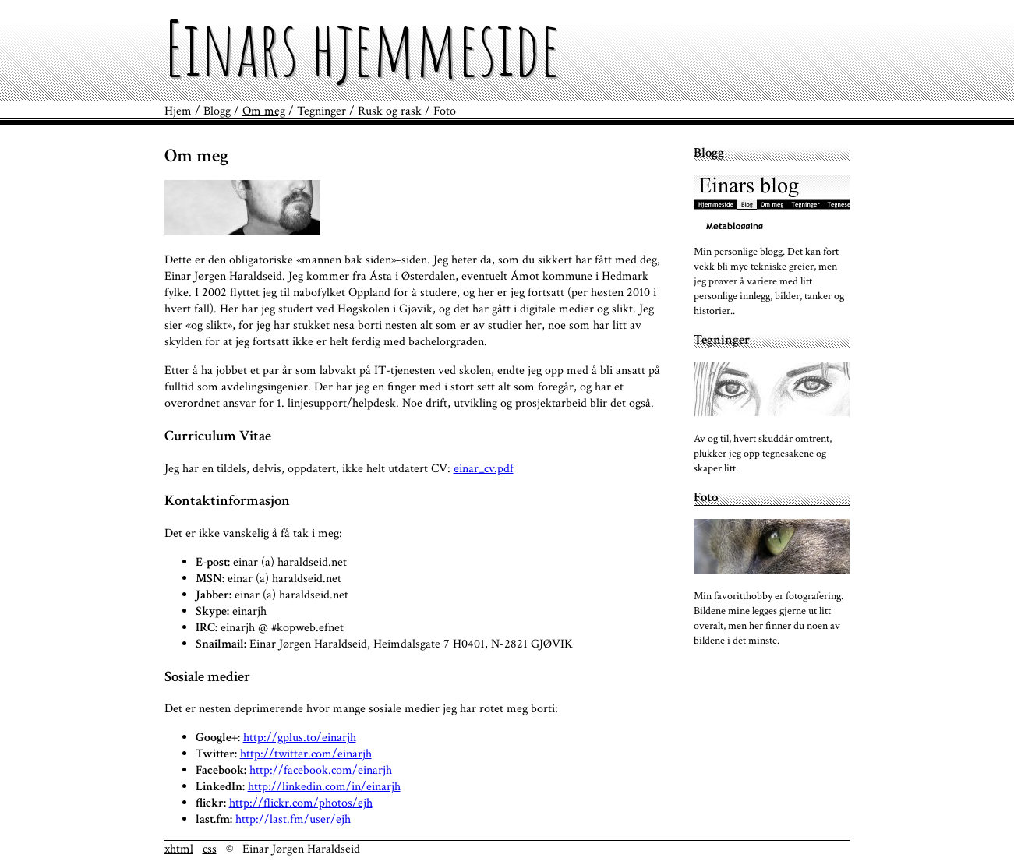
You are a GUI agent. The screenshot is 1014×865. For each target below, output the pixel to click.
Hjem (178, 111)
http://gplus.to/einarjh (299, 737)
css (210, 849)
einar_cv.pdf (484, 469)
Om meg (263, 111)
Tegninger (321, 111)
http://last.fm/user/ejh (293, 819)
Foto (444, 111)
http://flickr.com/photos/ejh (301, 803)
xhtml (178, 849)
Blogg (217, 111)
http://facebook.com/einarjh (320, 770)
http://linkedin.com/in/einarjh (324, 786)
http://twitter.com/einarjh (306, 754)
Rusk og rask (390, 111)
